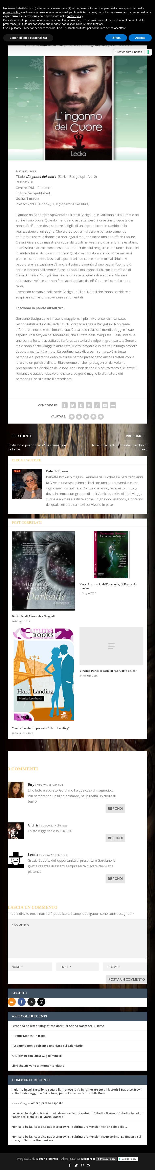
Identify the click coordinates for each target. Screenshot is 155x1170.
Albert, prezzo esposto (47, 1103)
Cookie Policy (129, 1159)
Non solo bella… (115, 1127)
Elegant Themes (47, 1159)
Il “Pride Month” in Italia (29, 1036)
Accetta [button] (140, 37)
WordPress (88, 1159)
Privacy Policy (107, 1159)
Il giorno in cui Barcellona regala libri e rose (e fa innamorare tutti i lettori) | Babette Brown (77, 1089)
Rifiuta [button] (116, 37)
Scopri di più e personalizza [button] (28, 37)
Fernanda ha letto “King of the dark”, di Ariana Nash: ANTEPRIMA (58, 1026)
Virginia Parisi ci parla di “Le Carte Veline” (108, 670)
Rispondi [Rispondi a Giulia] (115, 838)
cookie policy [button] (75, 16)
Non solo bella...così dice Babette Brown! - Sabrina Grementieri (56, 1127)
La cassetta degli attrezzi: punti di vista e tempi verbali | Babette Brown (63, 1113)
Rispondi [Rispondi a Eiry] (115, 808)
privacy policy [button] (11, 12)
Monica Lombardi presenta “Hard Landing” (41, 728)
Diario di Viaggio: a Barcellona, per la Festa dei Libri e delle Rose (60, 1093)
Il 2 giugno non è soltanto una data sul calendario (47, 1046)
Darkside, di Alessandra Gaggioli (33, 616)
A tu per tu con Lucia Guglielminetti (37, 1056)
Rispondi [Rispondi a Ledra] (115, 878)
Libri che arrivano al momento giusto (38, 1066)
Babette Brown (57, 471)
